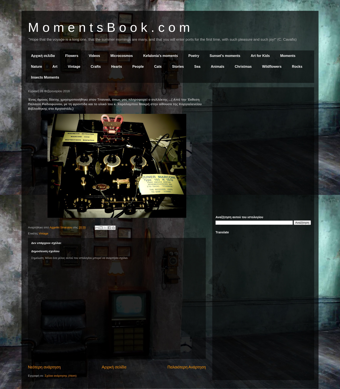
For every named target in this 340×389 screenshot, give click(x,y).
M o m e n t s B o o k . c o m (109, 27)
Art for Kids (260, 56)
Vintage (74, 66)
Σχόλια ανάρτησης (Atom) (61, 375)
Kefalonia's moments (160, 56)
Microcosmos (121, 56)
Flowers (71, 56)
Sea (197, 66)
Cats (158, 66)
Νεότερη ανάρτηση (44, 367)
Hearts (116, 66)
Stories (178, 66)
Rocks (297, 66)
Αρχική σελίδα (43, 56)
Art (54, 66)
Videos (94, 56)
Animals (217, 66)
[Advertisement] (263, 120)
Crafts (96, 66)
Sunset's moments (225, 56)
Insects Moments (45, 77)
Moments (287, 56)
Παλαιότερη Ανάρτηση (186, 367)
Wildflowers (272, 66)
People (138, 66)
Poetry (193, 56)
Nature (36, 66)
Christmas (243, 66)
